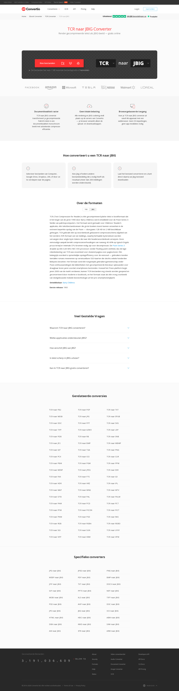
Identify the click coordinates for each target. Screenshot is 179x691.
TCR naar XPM (113, 537)
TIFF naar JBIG (113, 597)
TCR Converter (50, 16)
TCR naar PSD (84, 517)
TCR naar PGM (84, 463)
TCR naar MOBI (56, 416)
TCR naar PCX (55, 456)
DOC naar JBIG (113, 604)
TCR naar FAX (55, 476)
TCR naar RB (83, 436)
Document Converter (118, 664)
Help (93, 9)
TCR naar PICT (113, 510)
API (74, 9)
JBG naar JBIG (84, 611)
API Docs (141, 659)
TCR (86, 209)
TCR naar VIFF (55, 537)
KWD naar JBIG (84, 624)
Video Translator (75, 2)
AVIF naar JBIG (84, 604)
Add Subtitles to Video (21, 2)
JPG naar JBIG (55, 571)
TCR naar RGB (55, 523)
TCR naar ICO (84, 456)
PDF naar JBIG (84, 577)
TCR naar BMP (84, 443)
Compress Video (36, 2)
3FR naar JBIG (84, 631)
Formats (95, 664)
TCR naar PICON (85, 510)
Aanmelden (150, 9)
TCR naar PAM (55, 503)
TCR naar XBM (84, 537)
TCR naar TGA (84, 450)
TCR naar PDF (84, 410)
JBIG (93, 209)
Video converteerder (118, 654)
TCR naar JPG (84, 416)
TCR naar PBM (55, 463)
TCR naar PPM (113, 463)
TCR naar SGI (55, 530)
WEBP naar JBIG (56, 577)
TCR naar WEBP (56, 470)
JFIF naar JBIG (55, 584)
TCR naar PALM (113, 497)
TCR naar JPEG (84, 470)
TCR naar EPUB (113, 416)
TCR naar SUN (84, 530)
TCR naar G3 (112, 476)
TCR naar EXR (112, 470)
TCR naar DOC (55, 423)
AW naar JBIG (55, 631)
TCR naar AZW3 (85, 430)
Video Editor (8, 2)
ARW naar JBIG (113, 631)
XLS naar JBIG (84, 597)
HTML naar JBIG (56, 617)
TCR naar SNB (113, 436)
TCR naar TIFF (55, 430)
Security (94, 659)
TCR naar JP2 (54, 443)
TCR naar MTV (113, 490)
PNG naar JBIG (113, 571)
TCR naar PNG (113, 450)
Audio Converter (116, 659)
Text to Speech (59, 2)
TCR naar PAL (84, 497)
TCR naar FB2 (55, 410)
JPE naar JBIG (55, 611)
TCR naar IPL (112, 483)
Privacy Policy (80, 686)
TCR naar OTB (55, 497)
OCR (66, 9)
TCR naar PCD (84, 503)
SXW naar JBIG (113, 624)
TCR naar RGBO (113, 523)
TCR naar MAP (55, 490)
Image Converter (117, 669)
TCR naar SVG (113, 423)
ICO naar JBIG (113, 611)
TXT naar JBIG (84, 584)
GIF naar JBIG (55, 591)
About (94, 654)
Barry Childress (69, 282)
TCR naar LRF (112, 430)
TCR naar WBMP (114, 443)
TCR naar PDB (55, 436)
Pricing (83, 9)
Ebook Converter (35, 16)
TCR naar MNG (84, 490)
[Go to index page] (31, 8)
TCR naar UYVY (113, 530)
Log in (136, 9)
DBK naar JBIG (55, 624)
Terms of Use (68, 686)
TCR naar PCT (113, 503)
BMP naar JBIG (113, 577)
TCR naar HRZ (84, 483)
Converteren (52, 9)
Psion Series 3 (119, 245)
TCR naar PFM (55, 510)
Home (24, 16)
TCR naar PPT (84, 423)
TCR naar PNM (55, 517)
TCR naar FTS (84, 476)
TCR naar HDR (55, 483)
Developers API (143, 654)
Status (94, 674)
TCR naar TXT (113, 410)
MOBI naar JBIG (56, 597)
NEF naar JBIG (113, 591)
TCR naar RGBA (84, 523)
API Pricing (142, 669)
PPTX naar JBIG (84, 591)
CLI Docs (141, 664)
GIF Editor (48, 2)
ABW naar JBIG (113, 617)
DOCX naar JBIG (113, 584)
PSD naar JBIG (55, 604)
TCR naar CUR (113, 456)
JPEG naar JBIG (84, 571)
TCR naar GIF (55, 450)
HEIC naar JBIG (84, 617)
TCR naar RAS (113, 517)
